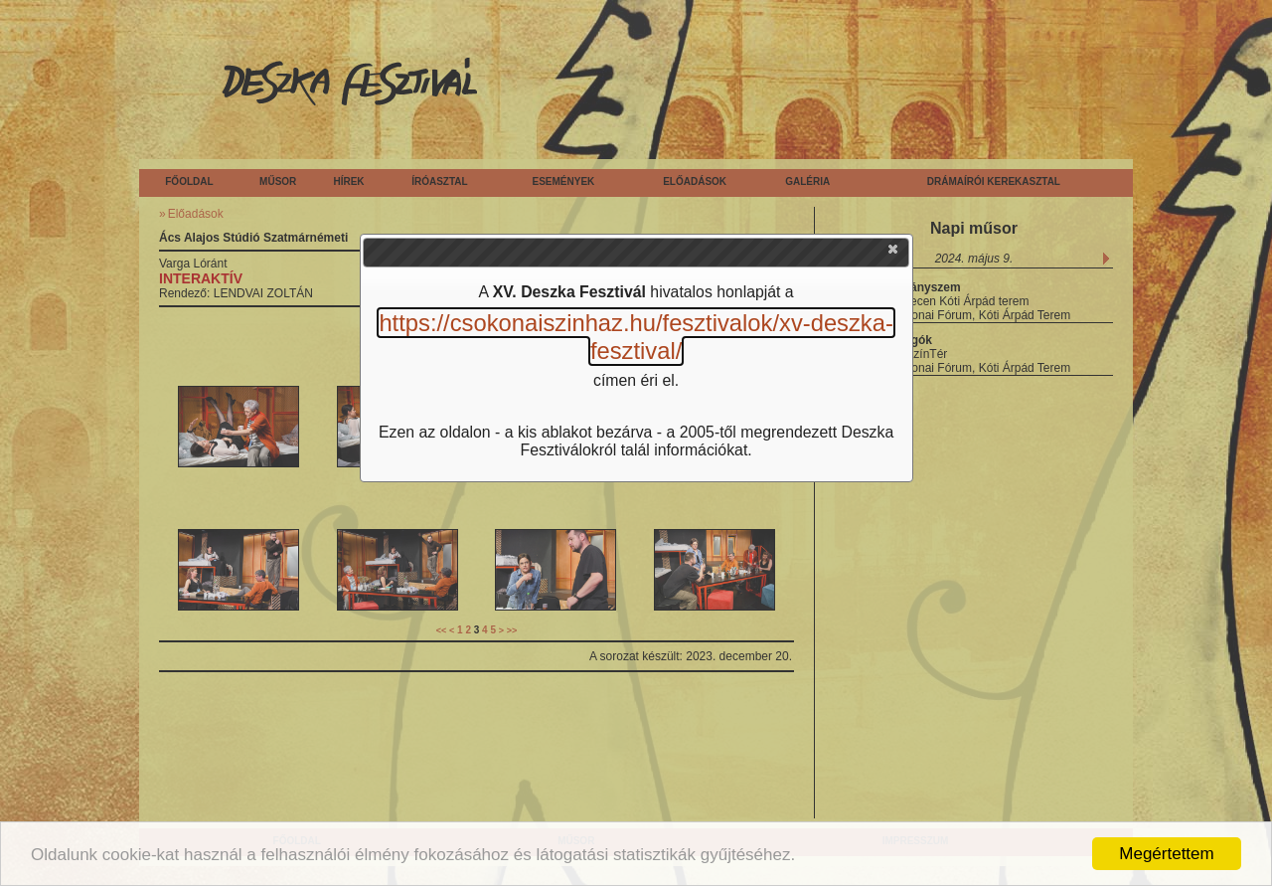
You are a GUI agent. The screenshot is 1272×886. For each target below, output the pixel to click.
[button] (894, 254)
